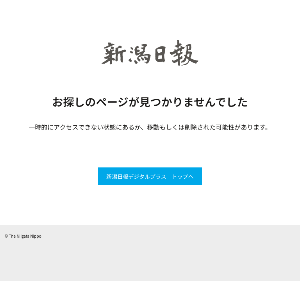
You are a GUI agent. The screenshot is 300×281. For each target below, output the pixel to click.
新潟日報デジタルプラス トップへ (149, 176)
